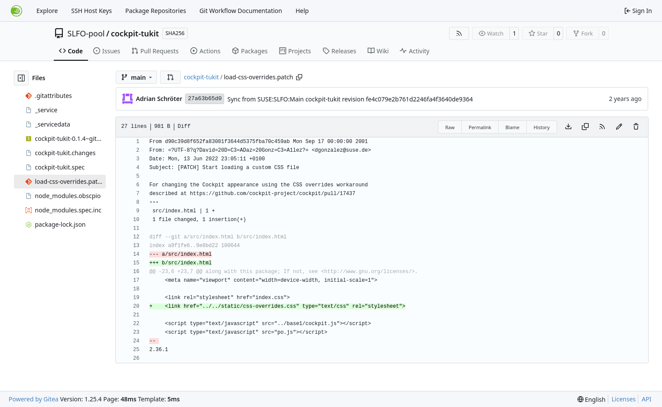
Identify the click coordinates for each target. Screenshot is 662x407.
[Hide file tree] (21, 78)
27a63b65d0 (205, 98)
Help (302, 11)
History (542, 127)
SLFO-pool (86, 33)
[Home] (16, 11)
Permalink (480, 127)
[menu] (591, 399)
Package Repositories (155, 11)
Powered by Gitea (34, 399)
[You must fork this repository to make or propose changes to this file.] (619, 127)
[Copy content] (585, 127)
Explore (47, 11)
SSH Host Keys (91, 11)
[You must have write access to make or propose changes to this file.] (636, 127)
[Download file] (568, 127)
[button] (170, 77)
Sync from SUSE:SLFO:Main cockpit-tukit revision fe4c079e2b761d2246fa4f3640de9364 (350, 99)
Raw (450, 127)
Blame (512, 127)
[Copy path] (299, 77)
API (646, 399)
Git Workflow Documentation (240, 11)
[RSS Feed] (459, 33)
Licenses (624, 399)
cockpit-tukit (135, 33)
